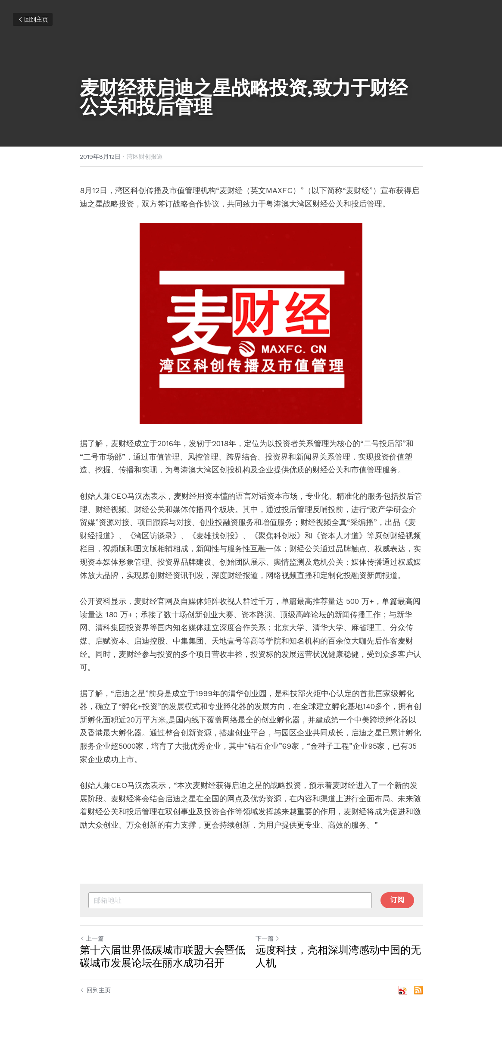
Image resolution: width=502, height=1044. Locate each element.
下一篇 (268, 938)
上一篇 (92, 938)
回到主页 (32, 19)
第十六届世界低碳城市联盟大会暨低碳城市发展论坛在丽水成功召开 (162, 956)
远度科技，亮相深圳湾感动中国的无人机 (338, 956)
